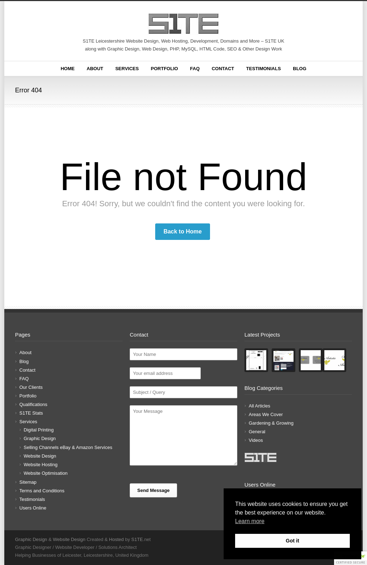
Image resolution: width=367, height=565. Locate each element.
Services (127, 68)
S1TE (137, 539)
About (95, 68)
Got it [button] (292, 541)
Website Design (40, 456)
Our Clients (31, 387)
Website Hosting (40, 464)
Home (68, 68)
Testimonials (263, 68)
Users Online (32, 508)
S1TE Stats (31, 413)
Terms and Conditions (42, 490)
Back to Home (182, 231)
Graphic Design (40, 438)
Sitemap (28, 482)
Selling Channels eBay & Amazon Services (68, 447)
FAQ (195, 68)
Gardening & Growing (271, 423)
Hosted (116, 539)
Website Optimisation (46, 473)
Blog (299, 68)
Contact (223, 68)
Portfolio (164, 68)
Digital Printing (39, 430)
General (257, 431)
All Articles (259, 406)
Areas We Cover (266, 414)
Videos (256, 440)
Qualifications (33, 404)
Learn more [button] (249, 521)
